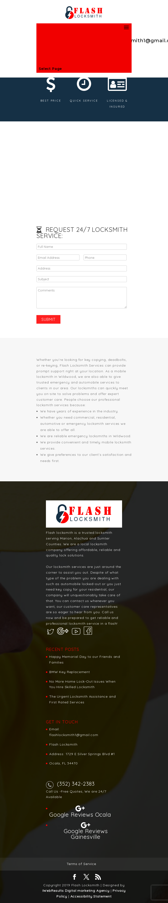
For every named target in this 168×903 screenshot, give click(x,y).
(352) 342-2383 (76, 783)
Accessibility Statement (91, 896)
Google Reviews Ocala (80, 814)
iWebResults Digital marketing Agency (75, 890)
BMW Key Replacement (69, 672)
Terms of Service (81, 864)
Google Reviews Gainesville (86, 833)
